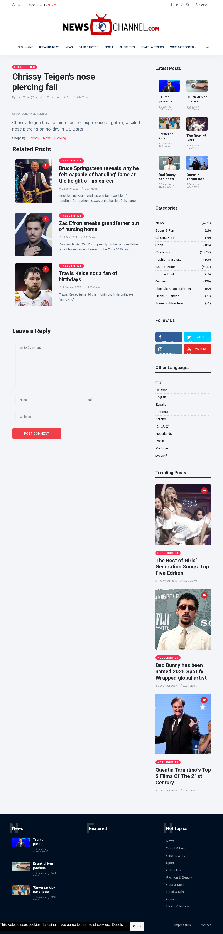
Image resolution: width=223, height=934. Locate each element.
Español (161, 404)
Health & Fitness (152, 47)
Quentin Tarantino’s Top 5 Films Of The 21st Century (183, 776)
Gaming (161, 281)
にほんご (162, 426)
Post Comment (36, 433)
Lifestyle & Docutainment (173, 289)
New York (53, 5)
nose (47, 138)
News (69, 47)
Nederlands (163, 433)
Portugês (162, 448)
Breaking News (49, 47)
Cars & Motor (88, 47)
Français (161, 411)
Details (117, 924)
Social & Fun (164, 230)
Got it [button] (137, 926)
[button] (111, 925)
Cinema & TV (165, 237)
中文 (158, 382)
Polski (159, 441)
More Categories (182, 47)
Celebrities (127, 47)
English (160, 397)
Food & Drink (165, 274)
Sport (109, 47)
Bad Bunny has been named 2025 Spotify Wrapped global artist (181, 671)
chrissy (33, 138)
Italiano (160, 419)
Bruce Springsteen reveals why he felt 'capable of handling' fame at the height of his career (99, 174)
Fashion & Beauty (168, 259)
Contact (205, 925)
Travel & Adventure (169, 303)
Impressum (182, 925)
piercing (60, 138)
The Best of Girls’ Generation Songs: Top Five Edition (182, 567)
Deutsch (161, 390)
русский (161, 455)
